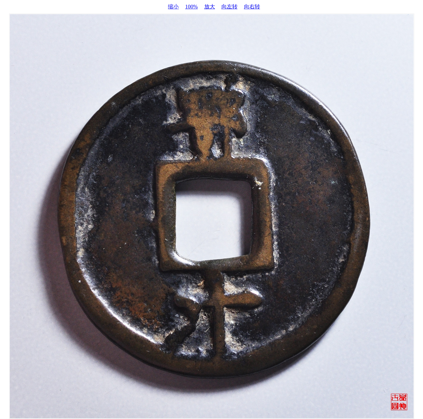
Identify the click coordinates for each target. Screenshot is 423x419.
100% (191, 6)
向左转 (229, 6)
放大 (209, 6)
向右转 (252, 6)
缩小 (173, 6)
